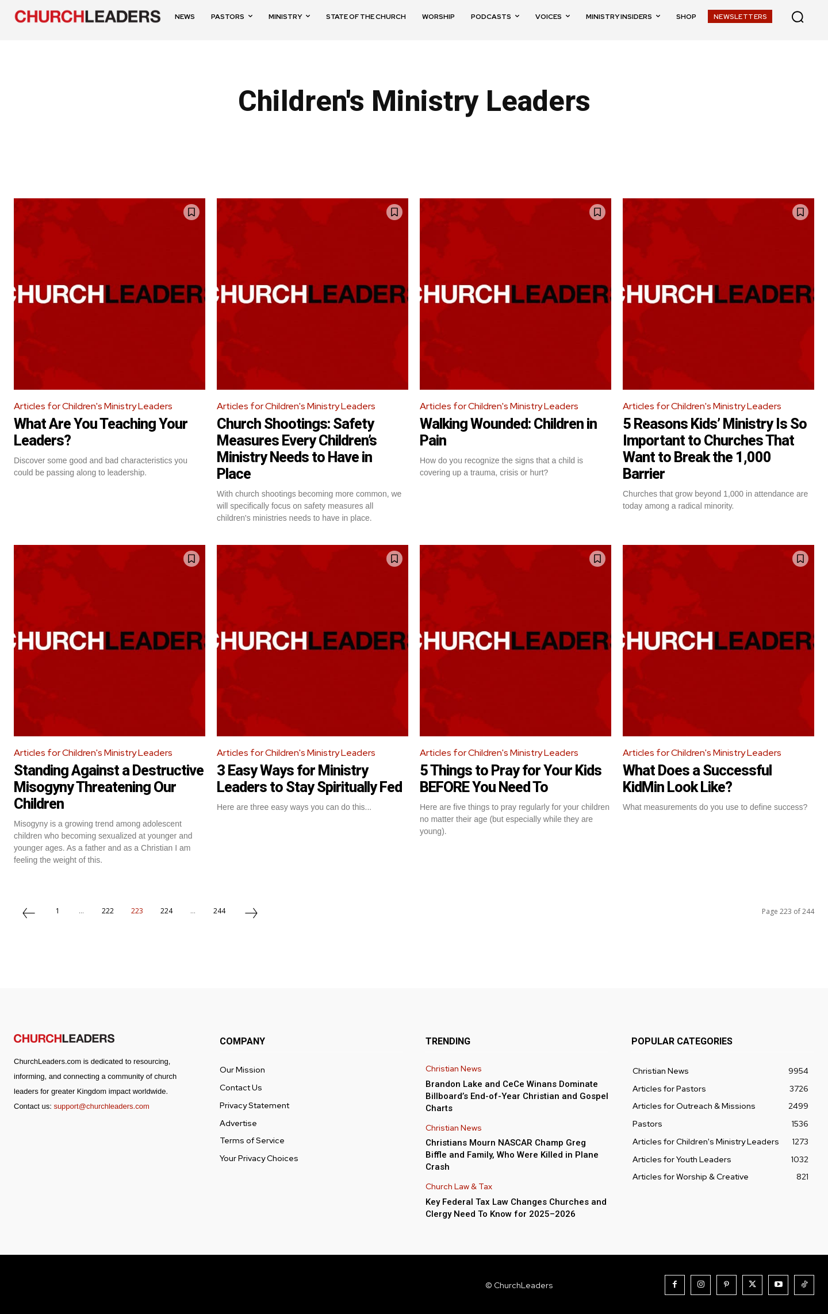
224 (166, 910)
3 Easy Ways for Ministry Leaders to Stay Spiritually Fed (299, 786)
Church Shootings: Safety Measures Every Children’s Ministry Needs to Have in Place (299, 448)
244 (219, 910)
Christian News (453, 1068)
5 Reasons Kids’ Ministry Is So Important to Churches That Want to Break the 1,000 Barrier (717, 448)
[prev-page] (29, 913)
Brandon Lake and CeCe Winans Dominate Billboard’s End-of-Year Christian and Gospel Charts (516, 1095)
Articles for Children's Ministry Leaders (94, 406)
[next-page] (251, 913)
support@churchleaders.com (101, 1105)
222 (108, 910)
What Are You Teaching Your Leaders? (102, 432)
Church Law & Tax (458, 1185)
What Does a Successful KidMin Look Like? (699, 778)
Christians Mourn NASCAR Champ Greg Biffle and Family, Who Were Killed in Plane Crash (512, 1153)
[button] (797, 16)
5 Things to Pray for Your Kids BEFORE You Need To (512, 778)
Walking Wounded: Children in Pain (512, 432)
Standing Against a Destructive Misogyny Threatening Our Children (92, 786)
